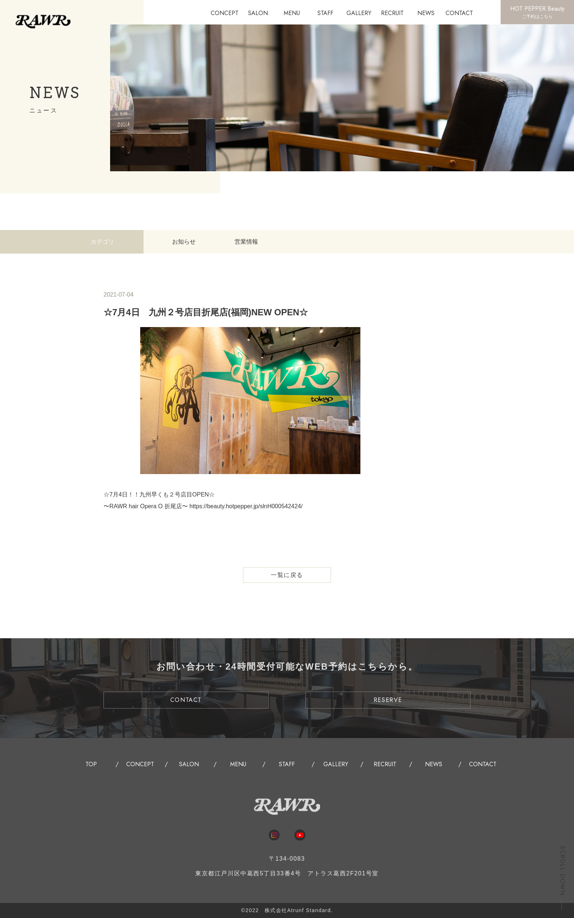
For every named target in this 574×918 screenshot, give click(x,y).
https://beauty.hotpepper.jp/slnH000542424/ (245, 506)
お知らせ (184, 242)
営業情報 (246, 242)
